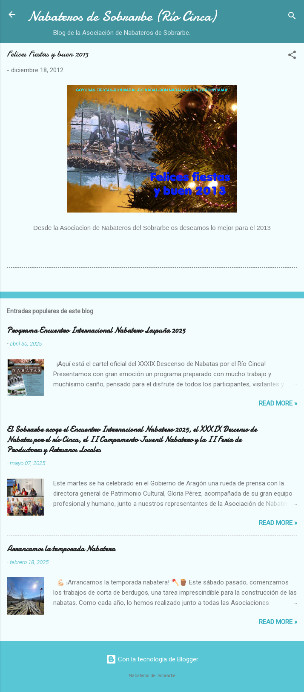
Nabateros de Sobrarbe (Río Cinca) (121, 16)
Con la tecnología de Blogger (152, 659)
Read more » (278, 403)
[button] (292, 56)
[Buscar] (292, 17)
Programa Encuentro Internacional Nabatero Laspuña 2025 (96, 330)
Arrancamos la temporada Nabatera (61, 549)
